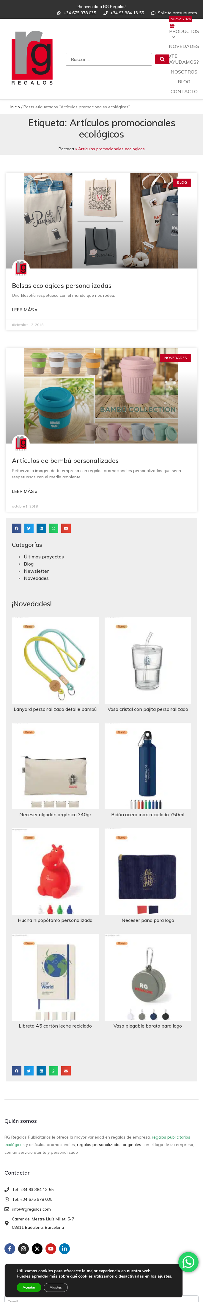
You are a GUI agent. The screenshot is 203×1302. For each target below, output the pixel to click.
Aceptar (29, 1287)
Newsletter (36, 571)
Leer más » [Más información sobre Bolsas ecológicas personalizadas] (24, 310)
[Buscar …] (109, 59)
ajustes (164, 1276)
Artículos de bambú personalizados (65, 460)
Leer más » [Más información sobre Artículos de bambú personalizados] (24, 491)
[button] (16, 528)
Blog (29, 564)
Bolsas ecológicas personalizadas (61, 285)
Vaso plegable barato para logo (148, 1026)
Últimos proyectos (44, 557)
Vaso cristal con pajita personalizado (148, 709)
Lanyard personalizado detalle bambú (55, 709)
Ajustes (56, 1287)
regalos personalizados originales (109, 1144)
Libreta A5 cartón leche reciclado (55, 1026)
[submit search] (162, 59)
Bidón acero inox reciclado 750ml (147, 814)
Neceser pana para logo (148, 920)
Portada (66, 148)
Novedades (36, 578)
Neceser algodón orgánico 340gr (55, 814)
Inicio (15, 107)
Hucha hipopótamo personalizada (55, 920)
